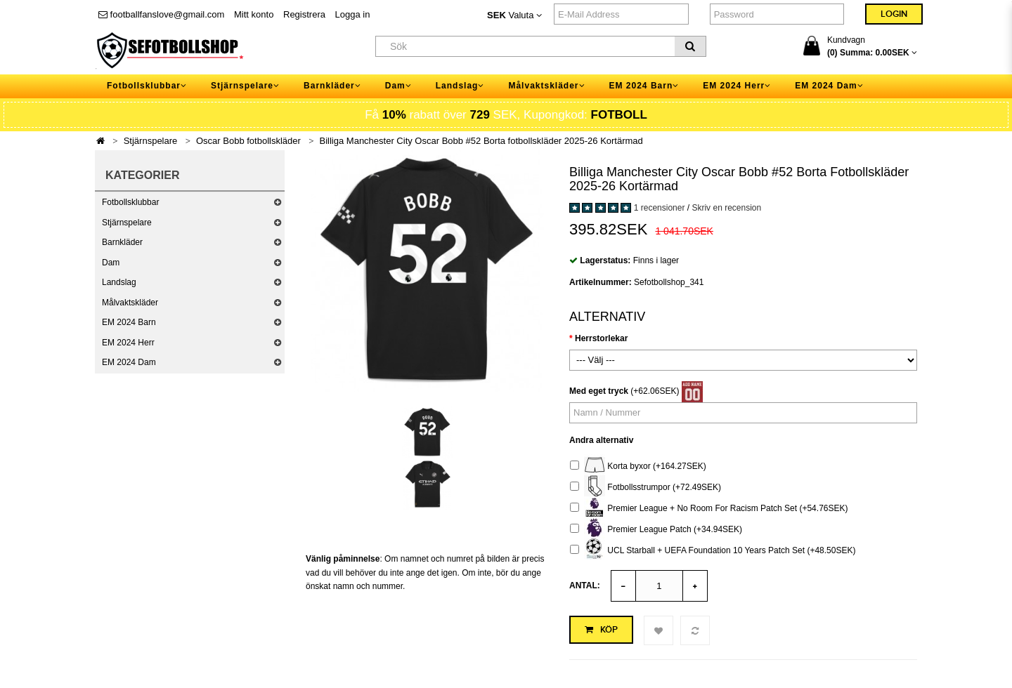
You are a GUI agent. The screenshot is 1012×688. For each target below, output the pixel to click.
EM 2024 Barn (129, 322)
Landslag (119, 282)
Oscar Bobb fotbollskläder (248, 140)
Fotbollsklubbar (130, 202)
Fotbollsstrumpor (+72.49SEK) (645, 487)
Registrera (304, 14)
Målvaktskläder (130, 302)
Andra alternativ (601, 440)
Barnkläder (122, 242)
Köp (601, 629)
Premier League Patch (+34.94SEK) (656, 529)
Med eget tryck (598, 391)
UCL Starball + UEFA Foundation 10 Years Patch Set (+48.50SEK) (712, 551)
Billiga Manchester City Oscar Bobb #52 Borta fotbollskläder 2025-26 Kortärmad (481, 140)
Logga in (352, 14)
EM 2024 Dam (129, 362)
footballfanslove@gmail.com (161, 14)
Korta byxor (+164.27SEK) (638, 466)
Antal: (584, 585)
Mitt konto (253, 14)
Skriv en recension (726, 208)
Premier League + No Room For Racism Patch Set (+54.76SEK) (709, 508)
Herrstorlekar (601, 338)
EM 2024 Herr (128, 343)
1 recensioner (659, 208)
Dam (110, 262)
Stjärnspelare (151, 140)
